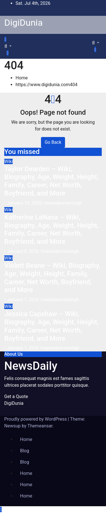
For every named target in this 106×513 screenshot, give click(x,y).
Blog (24, 450)
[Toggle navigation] (11, 41)
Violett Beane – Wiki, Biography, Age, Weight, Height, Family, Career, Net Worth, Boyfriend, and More (52, 278)
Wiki (8, 161)
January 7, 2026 (23, 299)
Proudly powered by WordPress (36, 419)
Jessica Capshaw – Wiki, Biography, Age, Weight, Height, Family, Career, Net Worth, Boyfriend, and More (51, 326)
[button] (8, 46)
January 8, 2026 (23, 251)
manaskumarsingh (62, 203)
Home (22, 78)
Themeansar (39, 426)
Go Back (53, 142)
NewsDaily (30, 366)
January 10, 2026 (25, 203)
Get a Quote (16, 396)
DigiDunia (23, 22)
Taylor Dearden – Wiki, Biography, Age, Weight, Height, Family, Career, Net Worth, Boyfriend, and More (51, 181)
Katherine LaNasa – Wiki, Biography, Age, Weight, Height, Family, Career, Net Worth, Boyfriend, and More (51, 229)
